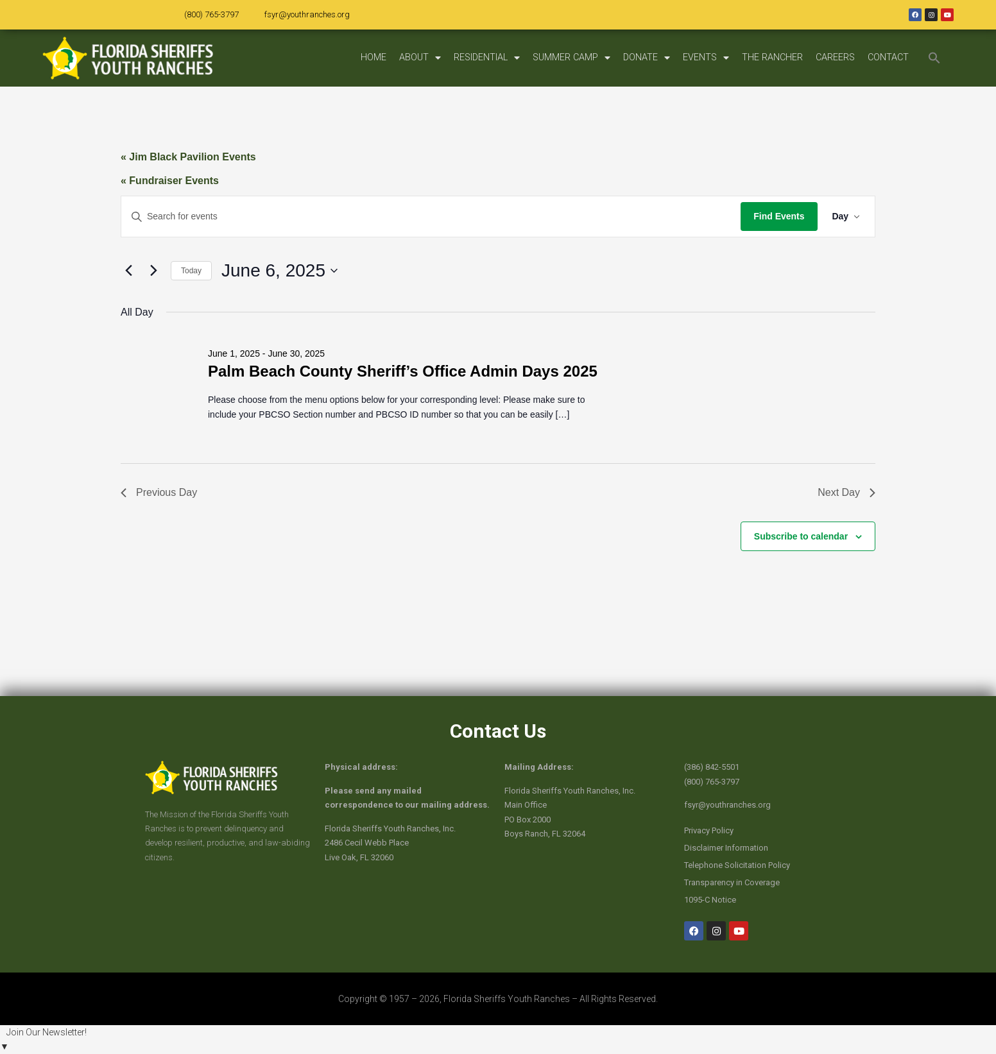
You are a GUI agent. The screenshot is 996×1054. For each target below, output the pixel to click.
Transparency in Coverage (732, 882)
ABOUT (420, 58)
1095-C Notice (710, 900)
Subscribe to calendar (801, 536)
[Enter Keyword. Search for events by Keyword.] (430, 216)
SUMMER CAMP (571, 58)
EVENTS (706, 58)
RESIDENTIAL (487, 58)
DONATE (646, 58)
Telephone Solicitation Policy (737, 865)
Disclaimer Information (726, 848)
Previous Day (159, 492)
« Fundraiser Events (170, 180)
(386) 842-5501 (711, 767)
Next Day (846, 492)
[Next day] (153, 270)
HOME (373, 57)
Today (191, 270)
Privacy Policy (709, 830)
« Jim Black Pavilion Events (188, 156)
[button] (934, 57)
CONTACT (888, 57)
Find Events (777, 216)
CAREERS (835, 57)
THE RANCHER (772, 57)
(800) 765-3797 (211, 14)
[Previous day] (128, 270)
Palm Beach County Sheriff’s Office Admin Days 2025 (402, 371)
